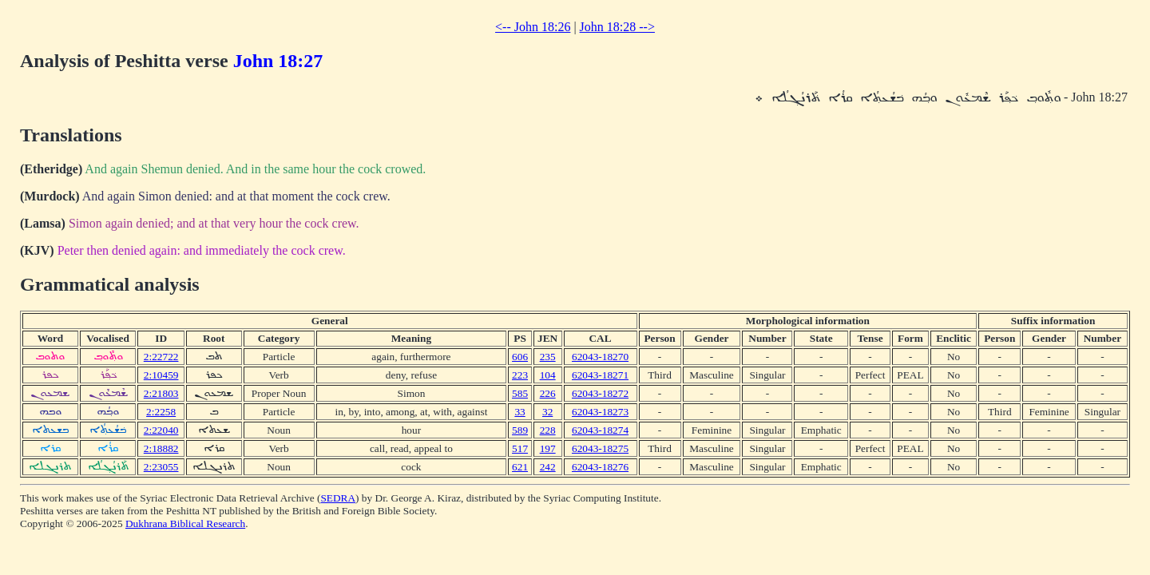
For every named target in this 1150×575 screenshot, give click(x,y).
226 (548, 393)
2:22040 (161, 430)
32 (547, 412)
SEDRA (337, 498)
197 (548, 448)
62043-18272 (600, 393)
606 (520, 357)
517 (520, 448)
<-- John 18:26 (532, 27)
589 (520, 430)
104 (548, 375)
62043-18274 (600, 430)
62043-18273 (600, 412)
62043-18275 (600, 448)
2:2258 (161, 412)
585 (520, 393)
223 (520, 375)
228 (548, 430)
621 (520, 467)
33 (519, 412)
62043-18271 (600, 375)
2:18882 (161, 448)
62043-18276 (600, 467)
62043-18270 (600, 357)
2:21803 (161, 393)
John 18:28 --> (617, 27)
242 (548, 467)
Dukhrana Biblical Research (185, 523)
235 (548, 357)
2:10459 (161, 375)
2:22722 (161, 357)
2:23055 (161, 467)
